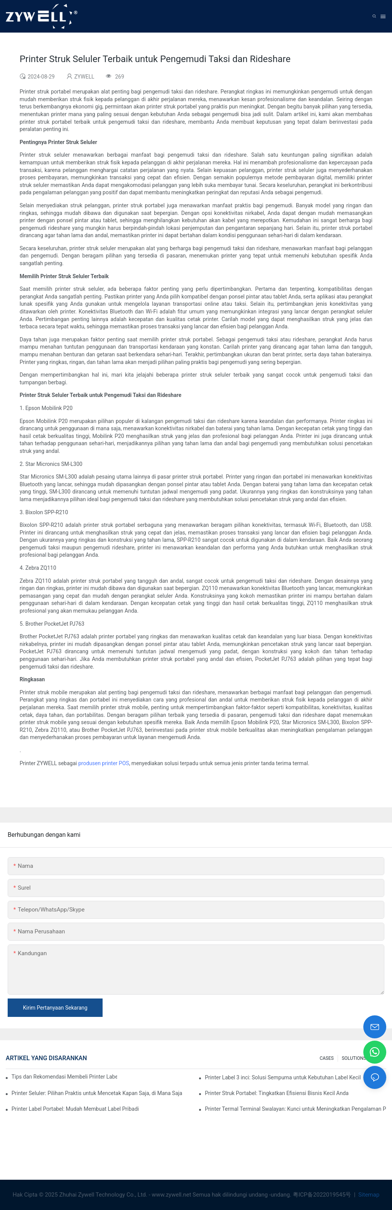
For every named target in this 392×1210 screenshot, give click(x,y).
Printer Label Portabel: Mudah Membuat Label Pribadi (75, 1109)
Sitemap (368, 1194)
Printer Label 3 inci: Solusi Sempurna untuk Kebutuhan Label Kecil (283, 1077)
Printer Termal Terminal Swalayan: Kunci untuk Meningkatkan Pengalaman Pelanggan (295, 1109)
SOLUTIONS (354, 1058)
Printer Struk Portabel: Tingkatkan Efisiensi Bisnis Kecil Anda (277, 1093)
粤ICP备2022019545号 (323, 1194)
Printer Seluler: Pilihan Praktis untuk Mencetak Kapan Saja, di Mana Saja (96, 1093)
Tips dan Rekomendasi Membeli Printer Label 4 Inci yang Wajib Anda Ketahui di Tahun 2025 (64, 1077)
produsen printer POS (103, 763)
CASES (327, 1058)
